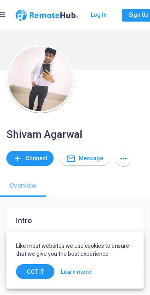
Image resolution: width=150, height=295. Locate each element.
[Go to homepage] (47, 15)
